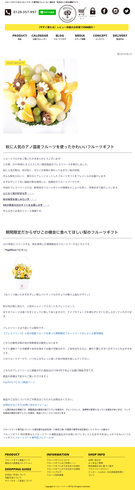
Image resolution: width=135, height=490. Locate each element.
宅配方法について (13, 477)
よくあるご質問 (95, 463)
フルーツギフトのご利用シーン (61, 463)
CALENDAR (40, 37)
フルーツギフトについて (58, 460)
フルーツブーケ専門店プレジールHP (34, 437)
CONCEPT (100, 37)
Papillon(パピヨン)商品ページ (19, 382)
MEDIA (80, 37)
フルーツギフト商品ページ (17, 460)
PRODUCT (20, 37)
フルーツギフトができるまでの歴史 (63, 469)
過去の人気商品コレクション (18, 463)
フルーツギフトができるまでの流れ (63, 466)
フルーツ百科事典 (55, 475)
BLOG (60, 37)
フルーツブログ (54, 472)
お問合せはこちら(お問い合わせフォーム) (25, 405)
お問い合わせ (94, 460)
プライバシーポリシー (98, 469)
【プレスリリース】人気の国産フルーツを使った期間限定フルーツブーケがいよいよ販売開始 (53, 333)
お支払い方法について (15, 474)
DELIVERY (120, 37)
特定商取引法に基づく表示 (100, 466)
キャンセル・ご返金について (18, 480)
